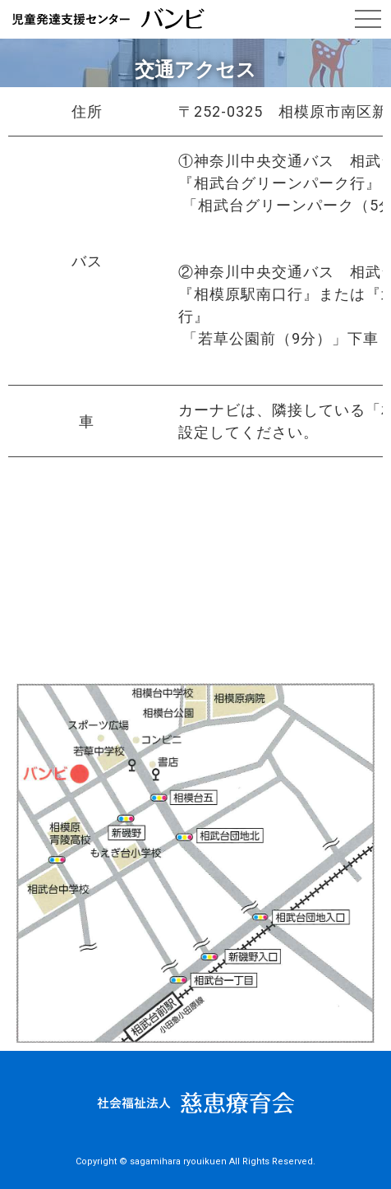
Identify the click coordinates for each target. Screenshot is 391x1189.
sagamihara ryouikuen (178, 1161)
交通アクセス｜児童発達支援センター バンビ (109, 19)
